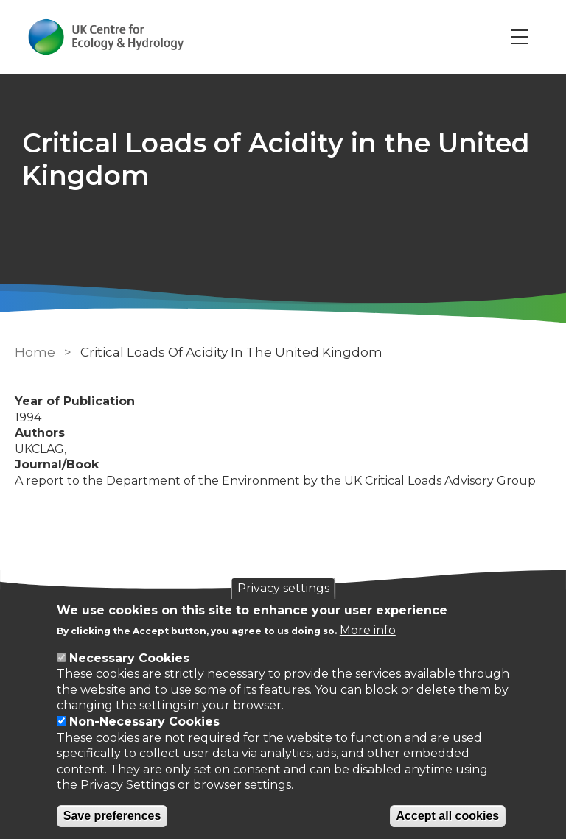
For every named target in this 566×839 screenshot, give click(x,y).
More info (368, 630)
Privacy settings (283, 588)
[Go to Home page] (105, 36)
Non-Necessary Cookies (144, 722)
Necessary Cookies (129, 658)
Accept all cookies (448, 816)
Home (35, 352)
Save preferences (112, 816)
